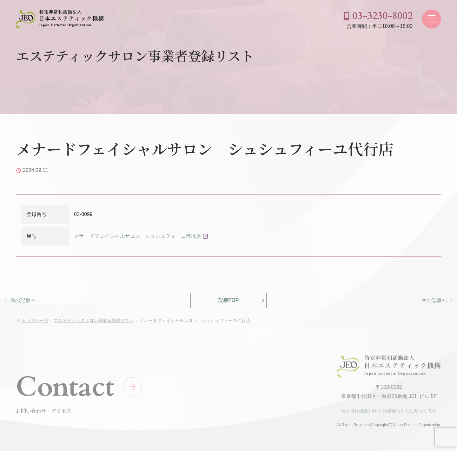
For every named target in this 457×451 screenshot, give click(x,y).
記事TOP (228, 300)
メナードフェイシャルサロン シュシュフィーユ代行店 (137, 236)
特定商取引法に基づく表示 (409, 412)
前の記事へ (23, 300)
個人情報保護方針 (359, 412)
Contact (65, 388)
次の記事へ (434, 300)
